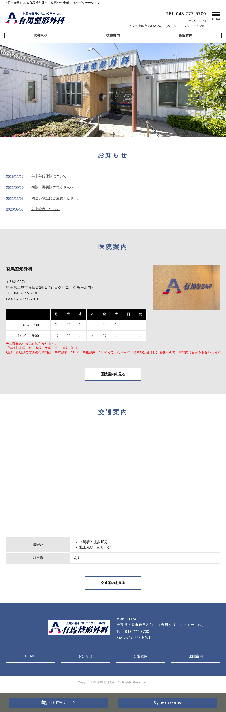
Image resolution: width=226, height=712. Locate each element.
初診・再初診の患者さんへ (52, 187)
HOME (30, 657)
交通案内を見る (113, 584)
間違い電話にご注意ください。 (56, 198)
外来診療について (45, 209)
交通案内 (113, 35)
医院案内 (185, 35)
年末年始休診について (49, 176)
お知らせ (41, 35)
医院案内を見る (113, 374)
